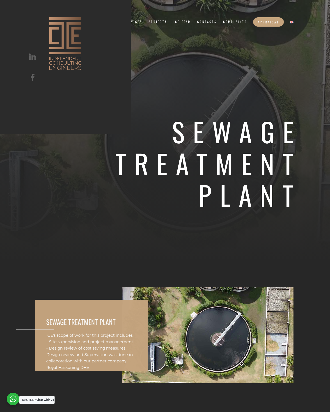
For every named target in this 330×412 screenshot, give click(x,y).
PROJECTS (158, 22)
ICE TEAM (182, 22)
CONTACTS (207, 22)
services (133, 22)
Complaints (235, 22)
